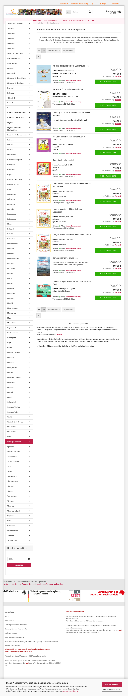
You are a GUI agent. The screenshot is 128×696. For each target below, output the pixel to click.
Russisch (10, 391)
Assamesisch (12, 67)
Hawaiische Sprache (14, 183)
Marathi (10, 307)
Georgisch (11, 168)
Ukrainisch (11, 510)
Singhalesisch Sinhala (15, 426)
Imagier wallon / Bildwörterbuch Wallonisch (72, 238)
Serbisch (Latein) (13, 416)
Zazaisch (10, 540)
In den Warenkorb (108, 86)
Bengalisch (11, 77)
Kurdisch (10, 258)
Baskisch (10, 72)
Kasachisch (11, 218)
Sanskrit (10, 396)
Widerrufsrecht (51, 21)
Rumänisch (11, 386)
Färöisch (10, 149)
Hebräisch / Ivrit (13, 188)
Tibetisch (10, 490)
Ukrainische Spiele (13, 515)
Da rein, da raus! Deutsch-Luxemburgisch (71, 70)
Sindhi (9, 421)
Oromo (9, 352)
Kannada (10, 213)
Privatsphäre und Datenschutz (16, 633)
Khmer (9, 228)
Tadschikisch (12, 460)
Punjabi (10, 376)
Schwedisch (11, 406)
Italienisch (11, 203)
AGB (6, 620)
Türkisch (10, 505)
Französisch (11, 159)
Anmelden (19, 569)
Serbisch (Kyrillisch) (14, 411)
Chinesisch (11, 102)
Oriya (9, 347)
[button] (94, 4)
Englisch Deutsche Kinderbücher (14, 133)
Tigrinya (10, 495)
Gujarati (10, 178)
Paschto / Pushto (13, 357)
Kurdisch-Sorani (13, 263)
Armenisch (11, 52)
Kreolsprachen (12, 248)
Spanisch (10, 450)
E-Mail (59, 338)
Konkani (10, 238)
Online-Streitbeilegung (79, 4)
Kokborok (10, 233)
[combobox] (54, 54)
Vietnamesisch (12, 535)
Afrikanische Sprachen (15, 28)
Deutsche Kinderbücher (15, 122)
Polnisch (10, 366)
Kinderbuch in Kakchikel (63, 164)
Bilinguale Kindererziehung (16, 82)
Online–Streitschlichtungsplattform (78, 21)
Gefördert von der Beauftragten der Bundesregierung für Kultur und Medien (31, 645)
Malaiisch (10, 292)
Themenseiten (12, 485)
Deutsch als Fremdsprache (16, 117)
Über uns (37, 21)
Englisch (10, 127)
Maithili (9, 287)
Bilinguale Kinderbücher (15, 87)
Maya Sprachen (12, 312)
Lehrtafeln (11, 272)
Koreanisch (11, 243)
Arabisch (10, 43)
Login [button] (103, 4)
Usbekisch (11, 530)
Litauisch (10, 282)
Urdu (9, 525)
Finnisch (10, 154)
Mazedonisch (12, 317)
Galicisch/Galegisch (14, 164)
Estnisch (10, 144)
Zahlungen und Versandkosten (16, 629)
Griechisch (11, 173)
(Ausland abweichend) (73, 84)
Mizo (9, 322)
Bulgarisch (11, 97)
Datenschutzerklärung (70, 691)
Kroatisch (10, 253)
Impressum (9, 624)
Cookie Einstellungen (12, 649)
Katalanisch (11, 223)
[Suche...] (68, 12)
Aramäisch (11, 47)
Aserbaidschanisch (14, 62)
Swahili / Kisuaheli (13, 455)
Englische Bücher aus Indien (17, 139)
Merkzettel (114, 4)
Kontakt (64, 4)
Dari (8, 112)
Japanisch (11, 208)
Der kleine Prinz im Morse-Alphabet (68, 93)
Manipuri (10, 302)
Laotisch (10, 268)
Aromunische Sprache (15, 57)
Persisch (10, 361)
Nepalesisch (11, 332)
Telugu (9, 475)
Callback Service (11, 637)
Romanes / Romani (14, 381)
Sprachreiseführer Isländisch (65, 262)
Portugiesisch (12, 371)
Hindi (9, 193)
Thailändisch (11, 480)
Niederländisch (12, 337)
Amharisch (11, 38)
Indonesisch (11, 198)
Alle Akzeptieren (111, 684)
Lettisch (10, 277)
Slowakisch (11, 431)
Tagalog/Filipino (13, 465)
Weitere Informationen (111, 690)
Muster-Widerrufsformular (14, 641)
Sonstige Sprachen (14, 446)
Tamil (9, 470)
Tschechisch (11, 500)
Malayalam (11, 297)
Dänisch (10, 107)
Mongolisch (11, 327)
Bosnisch (10, 92)
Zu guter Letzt (12, 545)
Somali (9, 441)
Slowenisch (11, 436)
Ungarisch (10, 520)
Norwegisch (11, 342)
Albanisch (10, 33)
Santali (9, 401)
